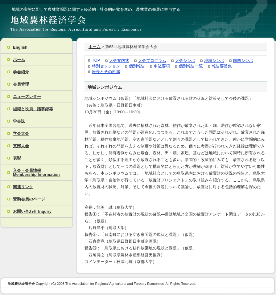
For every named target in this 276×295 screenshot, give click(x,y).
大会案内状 (119, 60)
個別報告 (137, 66)
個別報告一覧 (191, 66)
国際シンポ (243, 60)
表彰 (17, 158)
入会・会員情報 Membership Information (36, 172)
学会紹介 (21, 72)
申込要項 (162, 66)
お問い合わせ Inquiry (32, 211)
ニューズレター (27, 97)
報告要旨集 (222, 66)
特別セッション (106, 66)
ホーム (19, 60)
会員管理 (21, 84)
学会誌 (19, 121)
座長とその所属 (106, 71)
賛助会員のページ (29, 199)
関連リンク (23, 187)
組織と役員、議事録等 (33, 109)
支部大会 (21, 146)
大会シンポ (185, 60)
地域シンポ (214, 60)
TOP (96, 60)
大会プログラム (152, 60)
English (20, 47)
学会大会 (21, 133)
